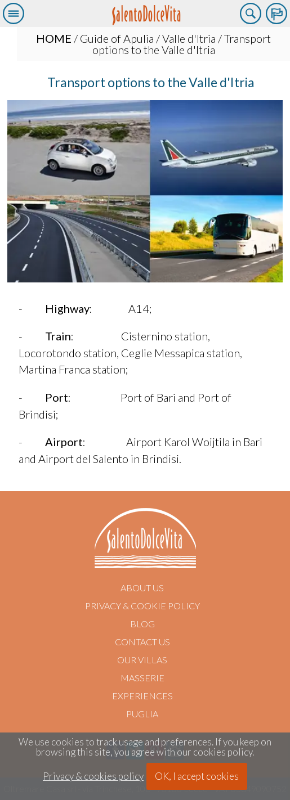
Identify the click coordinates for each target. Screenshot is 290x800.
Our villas (142, 659)
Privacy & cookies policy (93, 776)
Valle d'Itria (189, 38)
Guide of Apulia (117, 38)
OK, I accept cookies (197, 776)
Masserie (142, 677)
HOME (54, 38)
